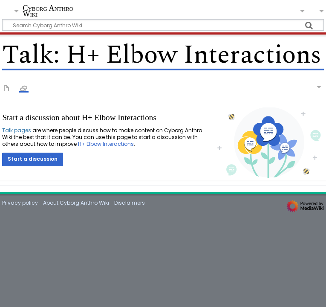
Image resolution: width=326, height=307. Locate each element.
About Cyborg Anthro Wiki (76, 202)
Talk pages (16, 130)
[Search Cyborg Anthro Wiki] (163, 25)
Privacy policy (20, 202)
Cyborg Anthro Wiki (48, 11)
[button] (32, 159)
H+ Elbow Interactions (106, 144)
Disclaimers (129, 202)
